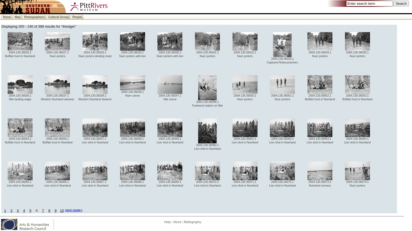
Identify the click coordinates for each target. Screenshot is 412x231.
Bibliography (192, 222)
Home (7, 16)
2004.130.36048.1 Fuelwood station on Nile (207, 102)
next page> (74, 210)
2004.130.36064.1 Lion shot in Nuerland (357, 139)
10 (62, 211)
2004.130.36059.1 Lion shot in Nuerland (170, 139)
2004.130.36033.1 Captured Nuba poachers (282, 59)
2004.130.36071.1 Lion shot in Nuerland (245, 182)
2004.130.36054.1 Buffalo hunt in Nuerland (20, 139)
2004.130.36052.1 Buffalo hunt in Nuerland (320, 96)
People (77, 16)
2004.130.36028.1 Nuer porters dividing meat (95, 52)
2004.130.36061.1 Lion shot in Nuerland (245, 139)
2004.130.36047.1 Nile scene (169, 96)
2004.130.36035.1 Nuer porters (357, 52)
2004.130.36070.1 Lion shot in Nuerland (207, 182)
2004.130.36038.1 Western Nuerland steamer (95, 96)
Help (167, 222)
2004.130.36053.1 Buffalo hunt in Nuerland (357, 96)
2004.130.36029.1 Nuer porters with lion (132, 52)
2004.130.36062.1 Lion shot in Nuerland (282, 139)
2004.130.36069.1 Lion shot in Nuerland (170, 182)
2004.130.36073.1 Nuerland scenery (319, 182)
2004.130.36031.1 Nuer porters (207, 52)
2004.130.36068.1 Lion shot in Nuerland (132, 182)
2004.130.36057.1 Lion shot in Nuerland (95, 139)
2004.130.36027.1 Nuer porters (57, 52)
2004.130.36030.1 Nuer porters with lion (170, 52)
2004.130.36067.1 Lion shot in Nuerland (95, 182)
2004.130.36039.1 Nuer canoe (132, 92)
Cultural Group (58, 16)
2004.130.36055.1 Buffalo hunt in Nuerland (58, 139)
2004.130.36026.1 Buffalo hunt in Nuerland (20, 52)
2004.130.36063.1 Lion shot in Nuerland (320, 139)
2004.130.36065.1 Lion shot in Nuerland (20, 182)
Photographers (34, 16)
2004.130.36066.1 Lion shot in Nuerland (57, 182)
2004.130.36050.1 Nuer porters (245, 96)
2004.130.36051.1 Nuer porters (282, 96)
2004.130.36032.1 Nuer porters (245, 52)
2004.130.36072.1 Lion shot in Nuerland (282, 182)
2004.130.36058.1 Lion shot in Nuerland (132, 139)
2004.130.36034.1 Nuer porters (319, 52)
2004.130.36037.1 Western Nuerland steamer (57, 96)
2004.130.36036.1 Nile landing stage (20, 96)
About (177, 222)
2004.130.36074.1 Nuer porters (357, 182)
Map (17, 16)
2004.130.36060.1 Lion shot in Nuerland (207, 145)
